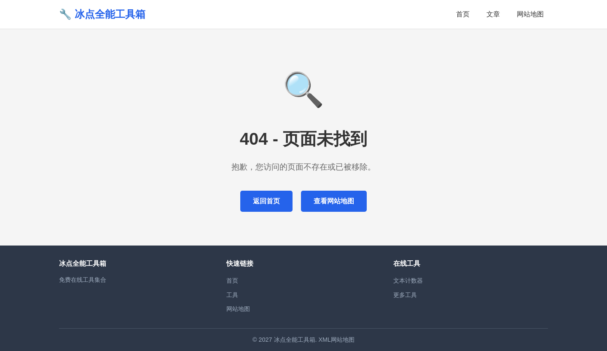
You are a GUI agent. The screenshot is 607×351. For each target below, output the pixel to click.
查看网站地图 (334, 201)
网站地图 (530, 14)
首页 (463, 14)
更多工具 (405, 295)
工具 (232, 295)
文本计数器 (408, 280)
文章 (493, 14)
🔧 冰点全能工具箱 (102, 14)
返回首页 (266, 201)
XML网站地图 (337, 339)
